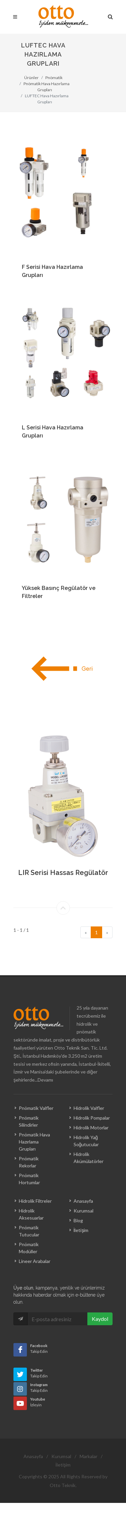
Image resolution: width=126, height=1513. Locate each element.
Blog (78, 1220)
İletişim (81, 1230)
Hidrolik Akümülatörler (88, 1157)
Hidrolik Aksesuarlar (31, 1214)
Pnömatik (53, 77)
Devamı (45, 1080)
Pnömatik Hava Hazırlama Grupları (34, 1142)
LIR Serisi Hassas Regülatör (63, 873)
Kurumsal (83, 1210)
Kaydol (100, 1318)
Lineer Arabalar (34, 1261)
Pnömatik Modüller (29, 1247)
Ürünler (31, 77)
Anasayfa (83, 1201)
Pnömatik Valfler (36, 1108)
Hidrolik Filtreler (35, 1201)
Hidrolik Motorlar (91, 1127)
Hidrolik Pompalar (92, 1118)
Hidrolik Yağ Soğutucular (86, 1140)
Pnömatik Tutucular (29, 1231)
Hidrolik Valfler (89, 1108)
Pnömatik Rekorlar (29, 1162)
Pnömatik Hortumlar (29, 1178)
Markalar (88, 1456)
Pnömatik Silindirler (29, 1121)
